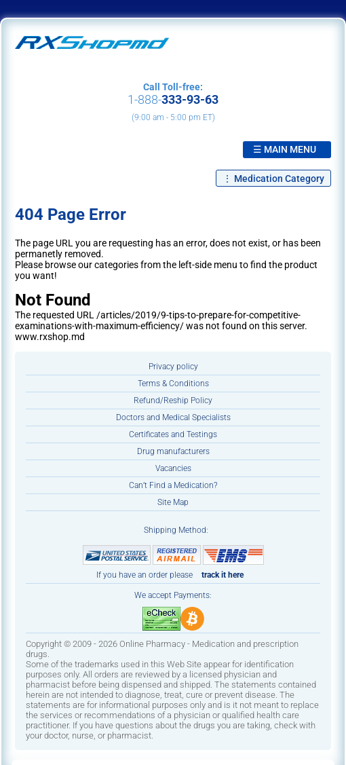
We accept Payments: (173, 595)
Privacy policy (173, 366)
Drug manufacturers (173, 451)
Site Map (173, 502)
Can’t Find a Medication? (173, 485)
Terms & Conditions (173, 383)
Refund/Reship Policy (173, 400)
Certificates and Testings (173, 434)
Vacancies (173, 468)
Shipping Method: (176, 530)
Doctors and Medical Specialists (173, 417)
